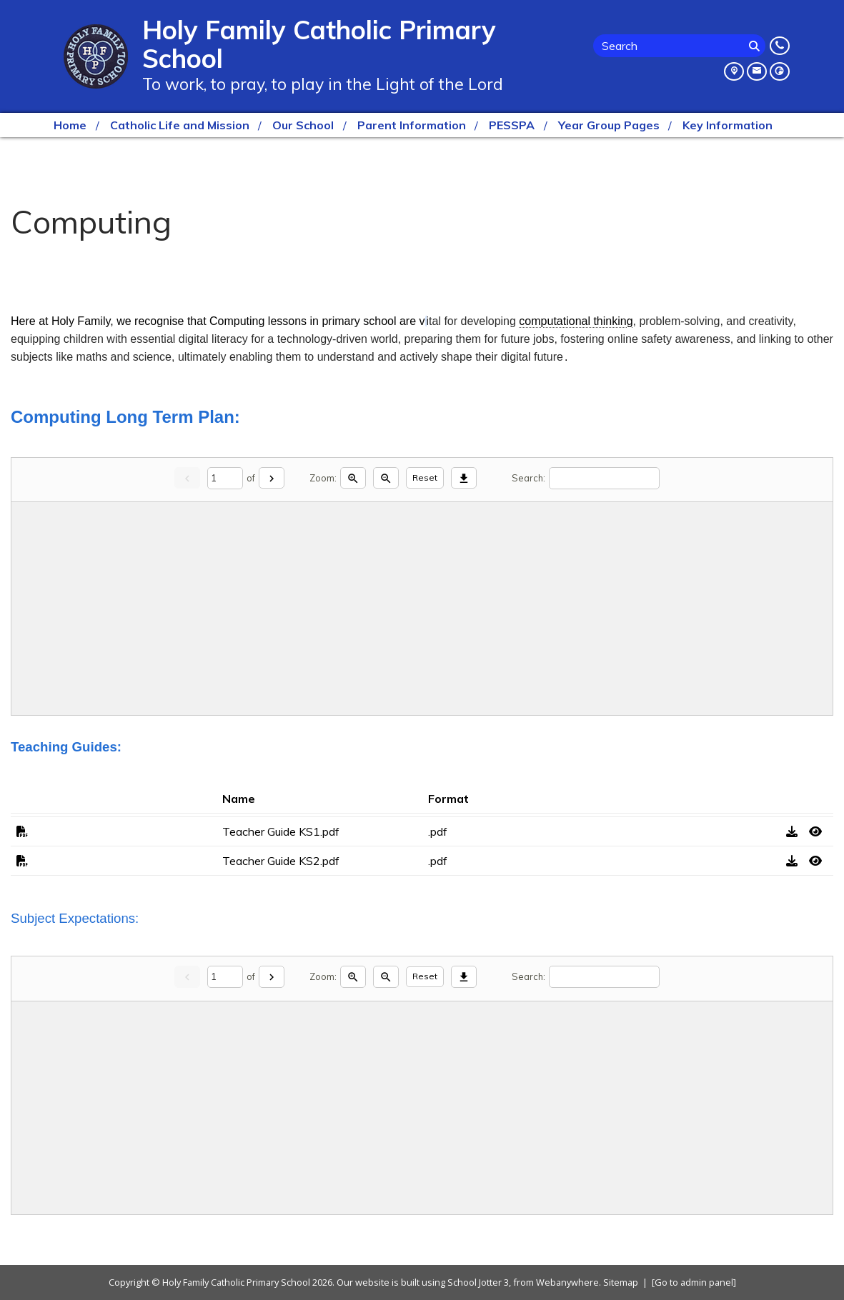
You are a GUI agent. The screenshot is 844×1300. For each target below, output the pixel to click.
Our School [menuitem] (303, 125)
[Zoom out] (386, 478)
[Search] (755, 45)
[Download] (464, 478)
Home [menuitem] (70, 125)
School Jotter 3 (478, 1282)
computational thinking (575, 321)
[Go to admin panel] (694, 1282)
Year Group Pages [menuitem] (609, 125)
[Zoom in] (353, 478)
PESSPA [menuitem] (512, 125)
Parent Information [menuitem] (411, 125)
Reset (424, 477)
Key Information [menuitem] (727, 125)
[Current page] (225, 478)
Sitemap (620, 1282)
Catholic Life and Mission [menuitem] (179, 125)
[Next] (271, 478)
